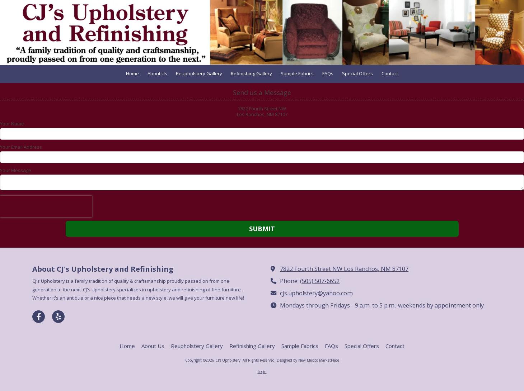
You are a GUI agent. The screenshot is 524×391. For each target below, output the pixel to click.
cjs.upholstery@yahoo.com (316, 293)
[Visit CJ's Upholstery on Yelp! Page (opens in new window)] (58, 316)
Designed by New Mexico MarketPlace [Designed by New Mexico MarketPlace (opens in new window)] (308, 360)
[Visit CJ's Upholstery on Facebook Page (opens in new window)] (38, 316)
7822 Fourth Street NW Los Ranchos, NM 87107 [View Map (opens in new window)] (344, 269)
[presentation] (46, 206)
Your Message (15, 170)
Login (262, 371)
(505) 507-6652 (320, 281)
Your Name (12, 124)
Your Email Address (21, 147)
